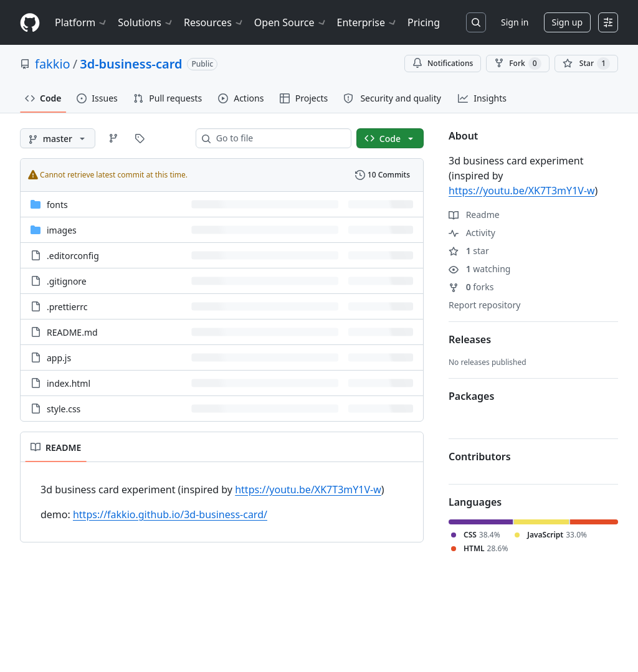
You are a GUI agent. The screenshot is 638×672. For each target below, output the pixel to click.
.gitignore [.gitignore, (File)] (67, 281)
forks (471, 287)
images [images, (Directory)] (62, 230)
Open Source (290, 22)
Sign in (514, 22)
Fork (517, 63)
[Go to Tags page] (139, 138)
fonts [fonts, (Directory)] (57, 205)
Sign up (567, 22)
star (469, 251)
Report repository (484, 305)
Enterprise (367, 22)
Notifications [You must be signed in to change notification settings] (442, 63)
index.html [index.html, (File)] (68, 383)
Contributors (480, 456)
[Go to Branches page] (113, 138)
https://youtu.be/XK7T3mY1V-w (308, 489)
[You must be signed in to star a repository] (586, 63)
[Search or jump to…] (476, 22)
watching (479, 269)
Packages (471, 396)
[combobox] (278, 138)
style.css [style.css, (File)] (63, 409)
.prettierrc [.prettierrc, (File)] (67, 307)
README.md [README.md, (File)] (72, 332)
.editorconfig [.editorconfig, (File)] (73, 256)
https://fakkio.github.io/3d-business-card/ (170, 514)
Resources (214, 22)
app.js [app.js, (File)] (59, 358)
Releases (470, 339)
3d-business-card (131, 63)
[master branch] (57, 138)
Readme (474, 214)
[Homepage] (30, 22)
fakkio (52, 63)
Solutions (146, 22)
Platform (81, 22)
